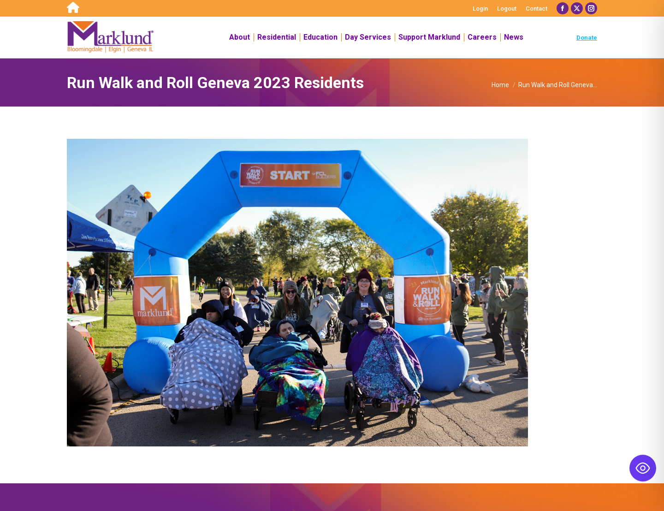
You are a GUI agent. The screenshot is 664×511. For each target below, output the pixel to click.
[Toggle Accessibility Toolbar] (642, 468)
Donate (586, 37)
